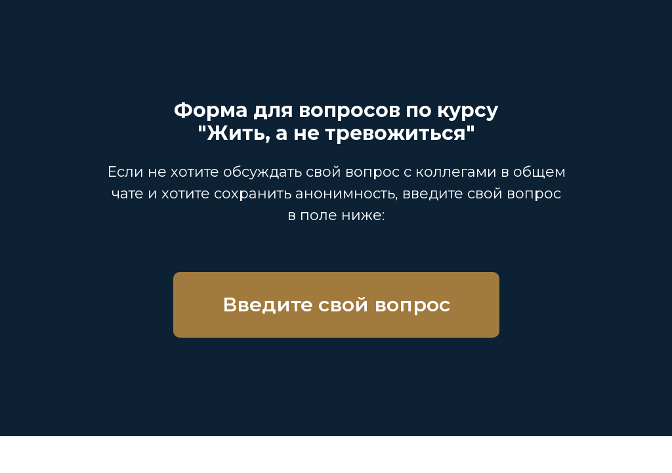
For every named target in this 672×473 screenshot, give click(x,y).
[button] (336, 305)
